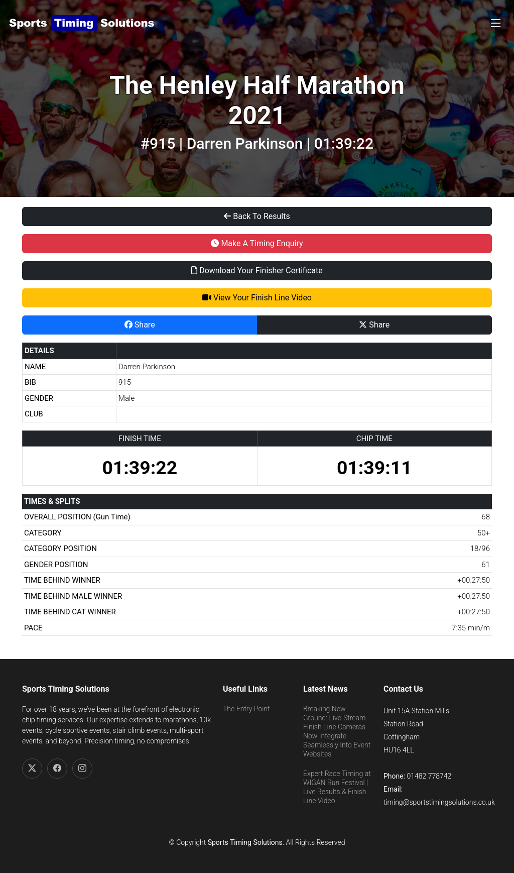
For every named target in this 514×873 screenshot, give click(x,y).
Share (139, 325)
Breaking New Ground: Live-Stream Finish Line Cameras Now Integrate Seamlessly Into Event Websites (336, 731)
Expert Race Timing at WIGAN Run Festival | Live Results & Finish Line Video (337, 787)
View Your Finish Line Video (257, 297)
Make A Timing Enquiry (257, 243)
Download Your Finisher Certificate (257, 270)
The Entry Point (246, 709)
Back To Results (257, 216)
